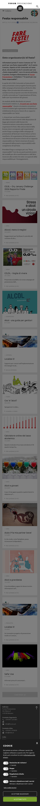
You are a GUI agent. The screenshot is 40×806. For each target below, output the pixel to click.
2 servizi (12, 765)
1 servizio (13, 771)
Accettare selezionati (20, 794)
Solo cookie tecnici (10, 788)
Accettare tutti (20, 799)
